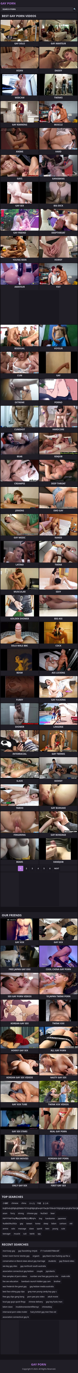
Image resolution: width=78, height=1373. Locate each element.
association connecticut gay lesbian (18, 1271)
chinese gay (32, 1213)
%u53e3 (43, 1213)
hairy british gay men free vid (43, 1312)
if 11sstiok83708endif (49, 1251)
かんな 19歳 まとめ (38, 1203)
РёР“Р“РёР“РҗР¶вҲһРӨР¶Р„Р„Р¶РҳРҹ (19, 1218)
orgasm (36, 1256)
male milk (65, 1276)
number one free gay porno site (44, 1276)
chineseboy (47, 1307)
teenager (7, 1233)
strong (21, 1213)
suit (24, 1233)
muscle (17, 1233)
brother (57, 1281)
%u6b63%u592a (10, 1223)
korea (37, 1223)
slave (31, 1228)
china (23, 1203)
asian (5, 1213)
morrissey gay (9, 1251)
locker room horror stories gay (16, 1256)
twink (32, 1233)
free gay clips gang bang (13, 1296)
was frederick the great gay (15, 1286)
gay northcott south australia (33, 1266)
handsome (50, 1218)
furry (13, 1213)
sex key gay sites (10, 1266)
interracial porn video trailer (15, 1312)
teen (47, 1228)
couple (40, 1271)
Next (56, 868)
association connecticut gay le (16, 1317)
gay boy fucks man (54, 1301)
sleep (46, 1223)
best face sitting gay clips (14, 1291)
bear (53, 1213)
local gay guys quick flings (14, 1301)
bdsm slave (8, 1307)
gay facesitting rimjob (27, 1251)
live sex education (10, 1281)
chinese (14, 1203)
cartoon (63, 1223)
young (55, 1228)
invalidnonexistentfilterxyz (27, 1307)
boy (40, 1218)
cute (63, 1228)
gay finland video (66, 1261)
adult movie (53, 1296)
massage (22, 1228)
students (52, 1261)
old (71, 1223)
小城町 (5, 1203)
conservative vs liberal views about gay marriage (24, 1261)
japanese (62, 1218)
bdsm (53, 1223)
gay (21, 1223)
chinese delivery (36, 1301)
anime (5, 1228)
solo (13, 1228)
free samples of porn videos (15, 1276)
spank (39, 1228)
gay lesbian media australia (42, 1286)
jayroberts (50, 1271)
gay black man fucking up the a (56, 1256)
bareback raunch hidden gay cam (36, 1281)
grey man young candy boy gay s (42, 1291)
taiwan (29, 1223)
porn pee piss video (35, 1296)
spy (39, 1233)
